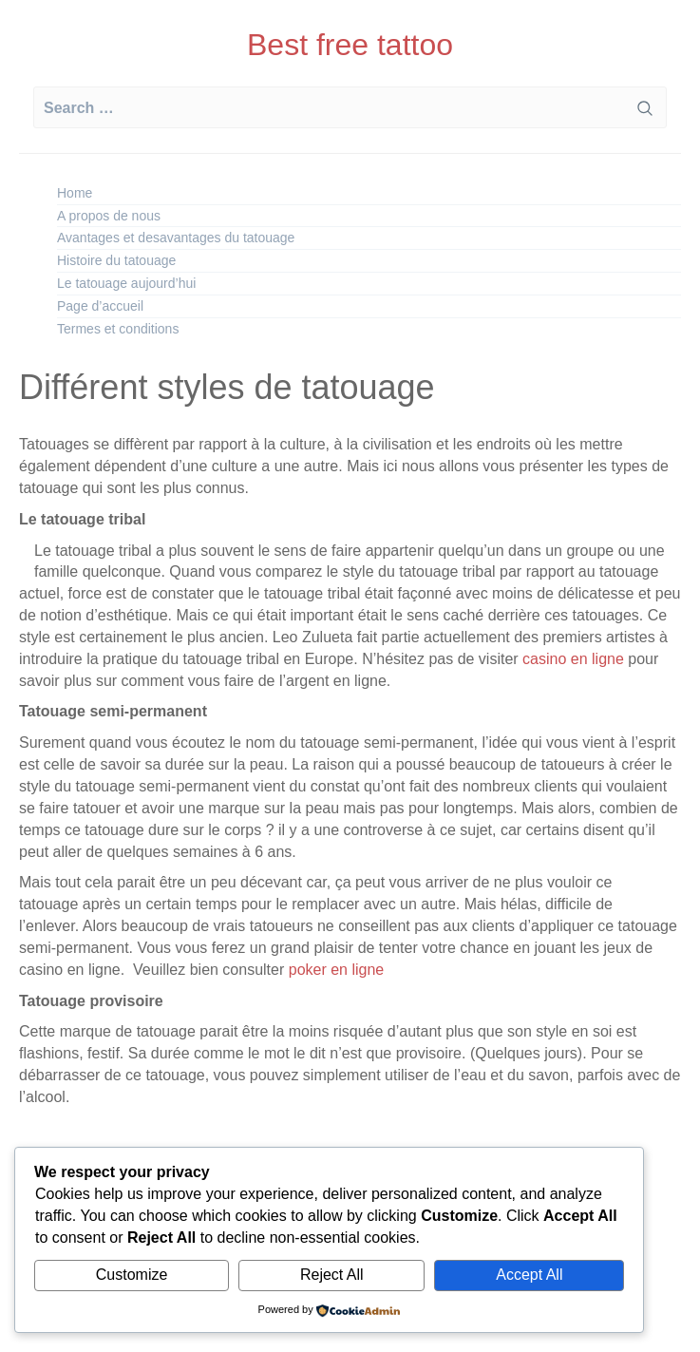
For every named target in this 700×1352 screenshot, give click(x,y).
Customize (132, 1274)
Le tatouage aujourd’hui (126, 283)
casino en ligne (573, 659)
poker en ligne (334, 970)
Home (74, 192)
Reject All (332, 1274)
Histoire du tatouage (116, 260)
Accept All (529, 1274)
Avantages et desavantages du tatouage (175, 237)
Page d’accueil (100, 306)
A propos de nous (109, 215)
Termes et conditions (118, 328)
